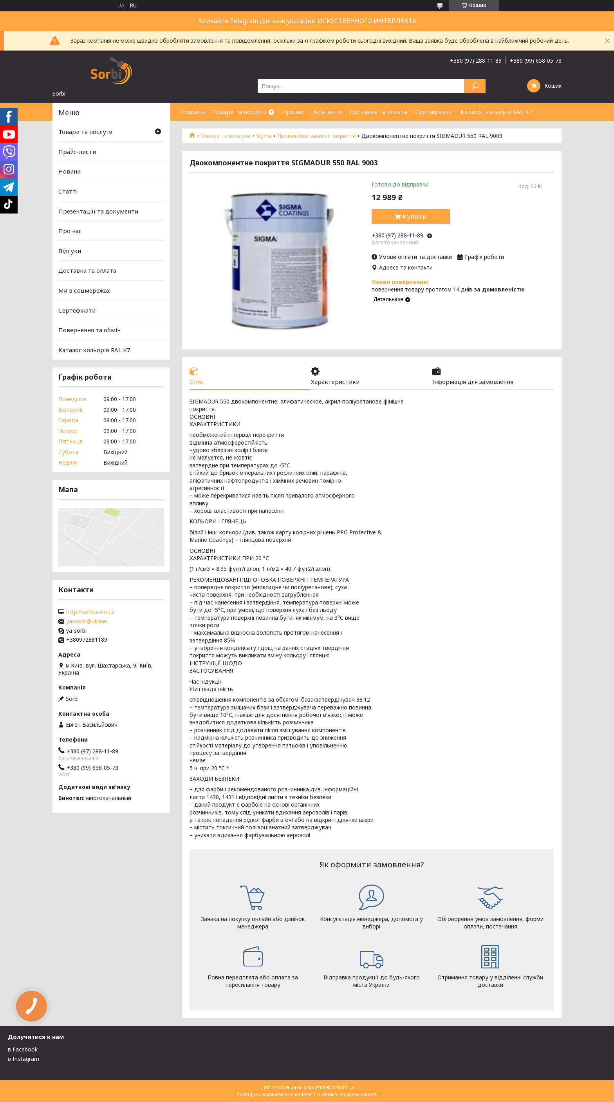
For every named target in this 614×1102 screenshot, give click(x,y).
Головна (193, 112)
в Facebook (23, 1049)
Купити (415, 216)
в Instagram (23, 1058)
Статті (68, 191)
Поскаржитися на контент (283, 1094)
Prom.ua (344, 1087)
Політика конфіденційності (347, 1094)
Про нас (293, 112)
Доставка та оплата (378, 112)
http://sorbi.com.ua (90, 611)
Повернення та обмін (89, 330)
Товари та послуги (240, 112)
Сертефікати (77, 310)
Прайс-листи (77, 152)
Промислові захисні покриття (316, 135)
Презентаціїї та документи (98, 211)
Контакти (327, 112)
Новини (69, 171)
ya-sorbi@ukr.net (87, 621)
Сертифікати (434, 112)
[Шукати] (475, 86)
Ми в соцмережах (84, 290)
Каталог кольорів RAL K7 (496, 112)
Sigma (264, 135)
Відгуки (69, 251)
